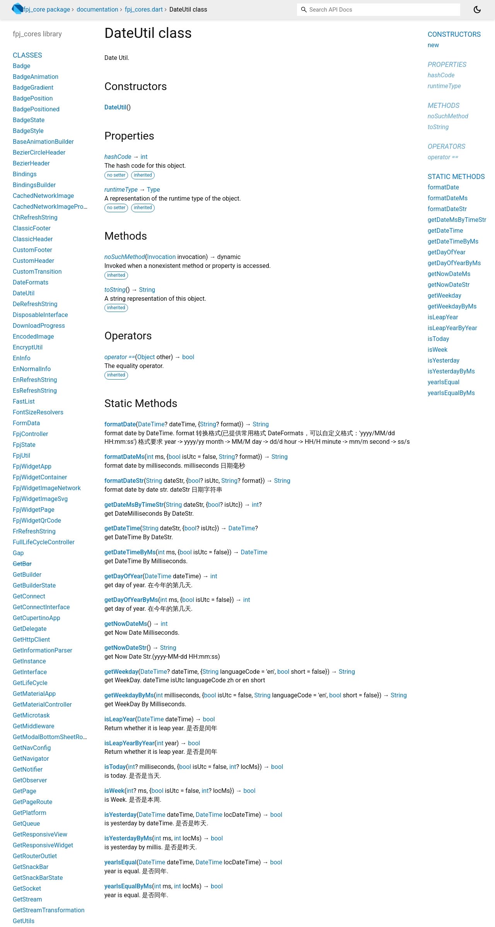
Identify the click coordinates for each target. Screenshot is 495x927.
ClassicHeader (33, 239)
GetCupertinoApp (36, 618)
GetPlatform (29, 812)
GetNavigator (31, 758)
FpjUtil (21, 455)
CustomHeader (33, 260)
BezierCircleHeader (39, 152)
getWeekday (121, 671)
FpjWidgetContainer (40, 477)
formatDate (120, 424)
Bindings (25, 174)
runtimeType (121, 189)
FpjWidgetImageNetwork (47, 488)
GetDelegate (29, 628)
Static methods (456, 176)
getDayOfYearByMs (131, 599)
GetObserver (30, 780)
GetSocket (27, 888)
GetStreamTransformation (49, 910)
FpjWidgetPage (34, 509)
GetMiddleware (33, 726)
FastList (24, 401)
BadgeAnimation (35, 76)
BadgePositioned (36, 109)
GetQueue (26, 823)
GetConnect (29, 596)
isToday (115, 766)
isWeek (114, 790)
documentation (97, 9)
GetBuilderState (34, 585)
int (143, 156)
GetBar (22, 563)
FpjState (24, 444)
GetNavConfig (32, 747)
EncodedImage (33, 336)
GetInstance (29, 661)
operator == (119, 357)
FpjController (30, 434)
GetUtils (23, 921)
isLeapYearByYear (129, 743)
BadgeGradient (33, 87)
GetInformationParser (42, 650)
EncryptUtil (28, 347)
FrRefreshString (34, 531)
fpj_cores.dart (144, 9)
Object (146, 357)
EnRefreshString (35, 379)
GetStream (27, 899)
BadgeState (28, 120)
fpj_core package (46, 9)
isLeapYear (119, 719)
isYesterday (120, 814)
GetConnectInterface (41, 607)
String (147, 289)
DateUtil (115, 107)
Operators (446, 146)
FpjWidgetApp (32, 466)
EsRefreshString (35, 390)
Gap (18, 553)
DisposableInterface (40, 315)
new (433, 45)
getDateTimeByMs (129, 552)
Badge (21, 66)
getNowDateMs (125, 623)
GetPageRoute (32, 802)
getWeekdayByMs (129, 695)
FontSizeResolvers (38, 412)
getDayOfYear (123, 576)
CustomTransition (37, 271)
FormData (26, 423)
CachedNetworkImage (43, 195)
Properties (447, 64)
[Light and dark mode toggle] (477, 9)
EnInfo (22, 358)
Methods (443, 105)
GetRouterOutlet (35, 856)
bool (188, 357)
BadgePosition (33, 98)
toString (114, 289)
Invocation (161, 257)
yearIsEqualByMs (128, 886)
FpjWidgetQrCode (37, 520)
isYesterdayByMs (128, 838)
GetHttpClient (31, 639)
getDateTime (122, 528)
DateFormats (30, 282)
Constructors (454, 34)
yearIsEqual (120, 862)
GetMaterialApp (34, 693)
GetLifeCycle (30, 683)
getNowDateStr (125, 647)
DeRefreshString (35, 304)
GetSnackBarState (38, 877)
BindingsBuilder (34, 185)
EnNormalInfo (32, 369)
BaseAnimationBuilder (43, 141)
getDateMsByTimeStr (134, 504)
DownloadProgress (39, 325)
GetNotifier (28, 769)
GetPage (24, 791)
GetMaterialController (42, 704)
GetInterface (30, 672)
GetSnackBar (30, 867)
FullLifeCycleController (44, 542)
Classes (27, 55)
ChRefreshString (35, 217)
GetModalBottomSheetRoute (52, 737)
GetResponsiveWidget (43, 845)
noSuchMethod (124, 257)
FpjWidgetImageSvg (40, 499)
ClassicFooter (32, 228)
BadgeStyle (28, 131)
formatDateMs (124, 456)
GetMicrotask (31, 715)
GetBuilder (27, 574)
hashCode (117, 156)
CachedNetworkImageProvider (55, 206)
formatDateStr (124, 480)
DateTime (151, 424)
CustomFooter (32, 250)
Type (153, 189)
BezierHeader (31, 163)
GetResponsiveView (40, 834)
